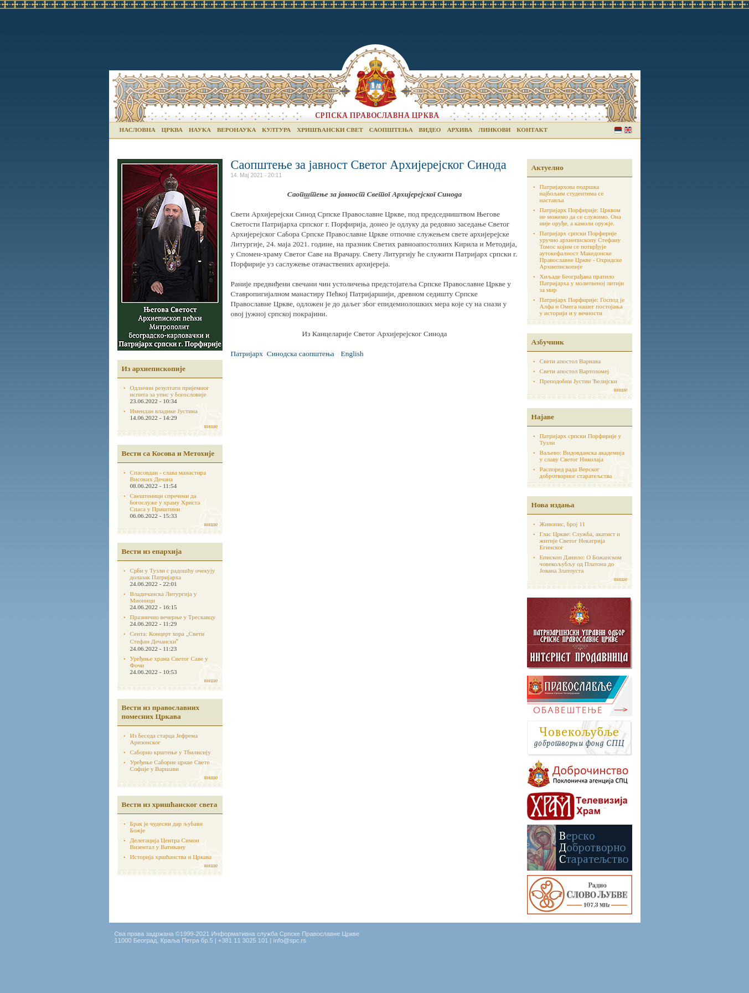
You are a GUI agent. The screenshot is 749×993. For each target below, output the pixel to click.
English (628, 129)
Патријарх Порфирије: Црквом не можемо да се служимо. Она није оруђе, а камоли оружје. (581, 217)
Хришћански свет (330, 129)
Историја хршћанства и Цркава (171, 856)
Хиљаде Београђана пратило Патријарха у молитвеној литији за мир (582, 283)
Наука (200, 129)
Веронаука (236, 129)
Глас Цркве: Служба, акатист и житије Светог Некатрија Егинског (580, 540)
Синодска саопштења (300, 353)
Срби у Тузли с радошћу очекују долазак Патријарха (172, 573)
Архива (459, 129)
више (211, 426)
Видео (430, 129)
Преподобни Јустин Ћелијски (578, 381)
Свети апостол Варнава (570, 361)
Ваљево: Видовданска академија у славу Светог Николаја (582, 455)
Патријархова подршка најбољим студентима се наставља (572, 193)
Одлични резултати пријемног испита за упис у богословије (169, 391)
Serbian (618, 129)
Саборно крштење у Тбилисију (170, 752)
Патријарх (247, 353)
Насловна (138, 129)
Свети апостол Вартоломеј (574, 371)
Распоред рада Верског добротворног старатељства (576, 472)
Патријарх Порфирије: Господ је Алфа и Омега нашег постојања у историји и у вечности (582, 306)
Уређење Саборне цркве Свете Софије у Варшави (170, 765)
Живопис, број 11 (562, 524)
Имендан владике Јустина (164, 411)
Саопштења (391, 129)
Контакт (531, 129)
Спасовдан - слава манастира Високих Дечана (168, 475)
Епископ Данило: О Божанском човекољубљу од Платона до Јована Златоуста (581, 564)
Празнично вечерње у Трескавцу (173, 617)
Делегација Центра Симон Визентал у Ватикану (164, 843)
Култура (276, 129)
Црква (172, 129)
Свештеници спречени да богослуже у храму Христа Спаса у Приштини (165, 502)
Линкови (494, 129)
